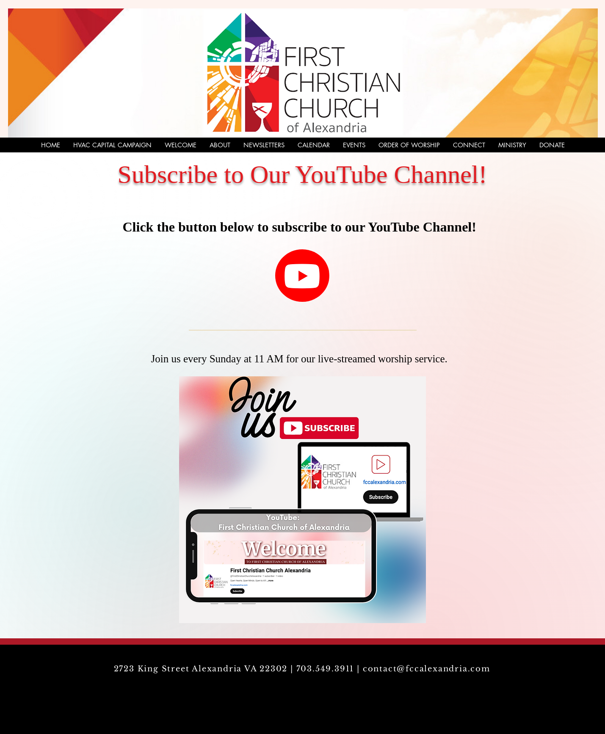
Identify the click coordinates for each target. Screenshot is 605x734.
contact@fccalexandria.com (426, 668)
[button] (469, 145)
